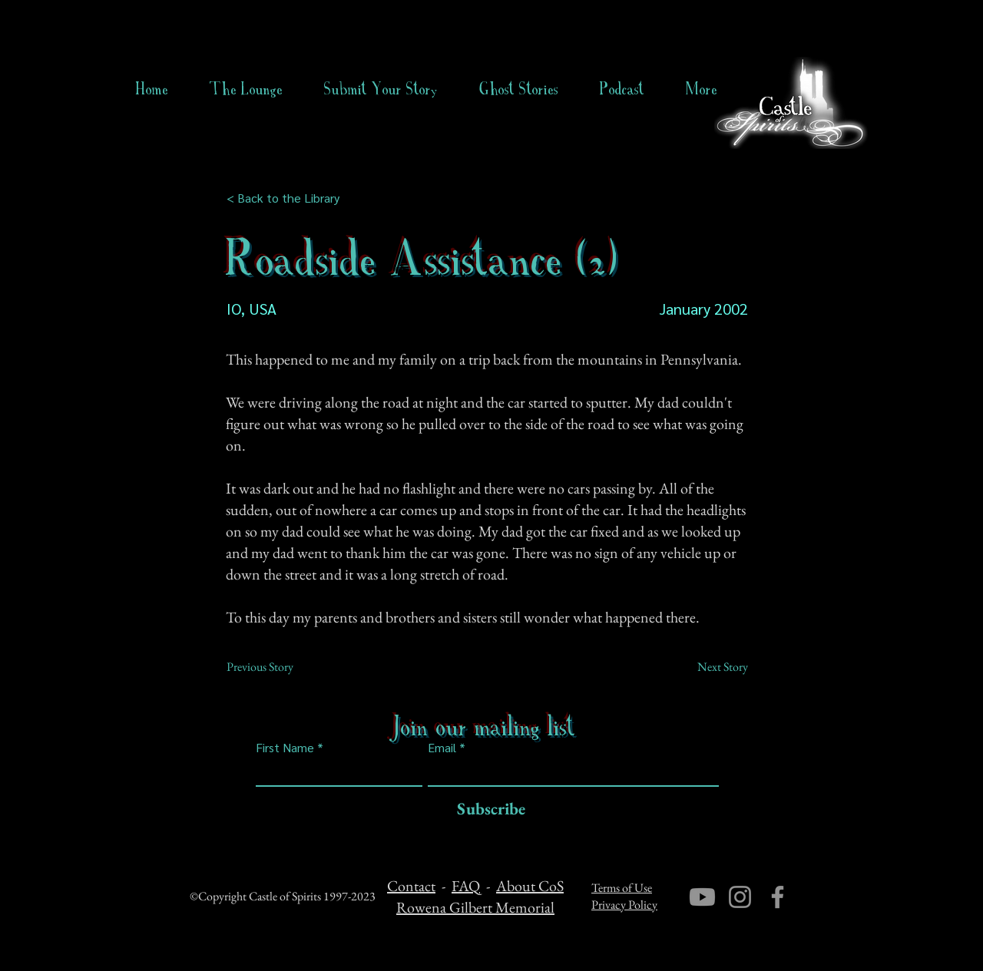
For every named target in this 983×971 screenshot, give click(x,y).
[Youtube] (702, 897)
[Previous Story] (277, 667)
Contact (411, 886)
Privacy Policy (624, 905)
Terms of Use (621, 888)
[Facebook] (778, 897)
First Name (285, 747)
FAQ (466, 886)
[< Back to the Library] (288, 198)
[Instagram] (740, 897)
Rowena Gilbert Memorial (475, 907)
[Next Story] (709, 667)
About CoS (530, 886)
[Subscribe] (487, 809)
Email (442, 747)
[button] (518, 89)
